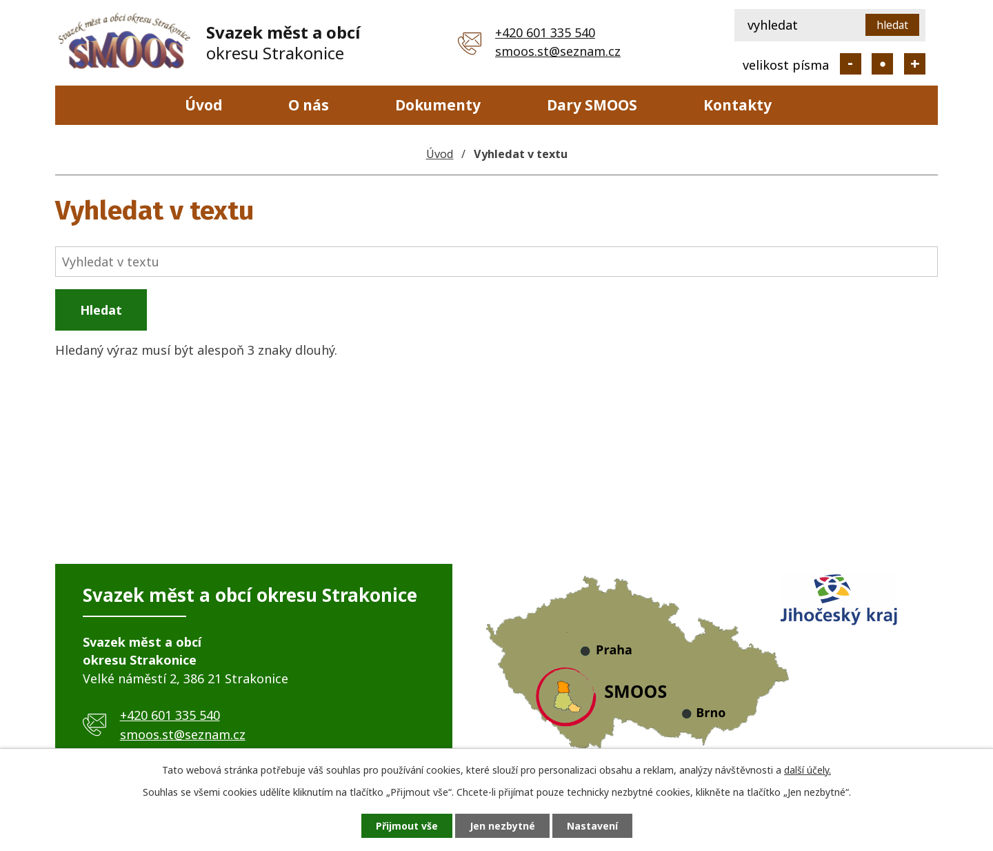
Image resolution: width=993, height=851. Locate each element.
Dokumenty (438, 105)
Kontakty (737, 105)
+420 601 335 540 (545, 32)
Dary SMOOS (592, 105)
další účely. (807, 769)
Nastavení (592, 825)
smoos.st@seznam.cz (558, 51)
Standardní (882, 64)
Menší (850, 64)
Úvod (204, 105)
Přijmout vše (407, 825)
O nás (308, 105)
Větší (914, 64)
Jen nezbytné (502, 825)
